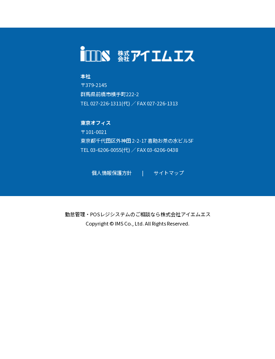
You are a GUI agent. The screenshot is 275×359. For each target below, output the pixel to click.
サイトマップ (169, 172)
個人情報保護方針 (112, 172)
